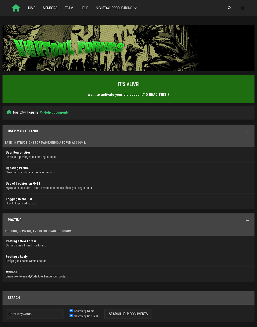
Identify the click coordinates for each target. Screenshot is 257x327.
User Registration (18, 152)
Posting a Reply (17, 256)
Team (69, 8)
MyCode (11, 272)
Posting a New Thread (21, 241)
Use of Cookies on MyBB (23, 183)
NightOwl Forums (25, 112)
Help (84, 8)
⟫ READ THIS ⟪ (157, 94)
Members (50, 8)
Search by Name (82, 311)
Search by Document (84, 316)
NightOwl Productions (117, 8)
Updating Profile (17, 168)
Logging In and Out (19, 199)
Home (31, 8)
